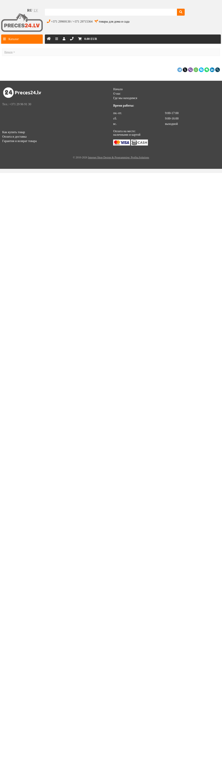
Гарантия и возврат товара (19, 141)
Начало (8, 52)
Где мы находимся (125, 98)
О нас (116, 93)
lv (36, 10)
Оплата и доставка (14, 136)
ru (29, 10)
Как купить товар (13, 132)
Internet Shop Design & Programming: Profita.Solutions (118, 157)
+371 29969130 (61, 21)
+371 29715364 (83, 21)
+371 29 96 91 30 (20, 104)
